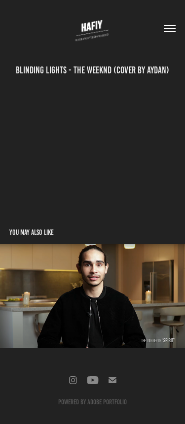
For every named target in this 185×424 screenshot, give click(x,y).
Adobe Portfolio (107, 402)
